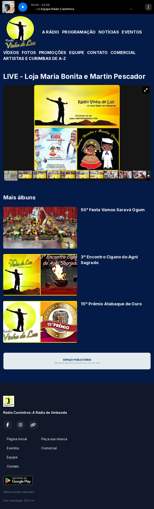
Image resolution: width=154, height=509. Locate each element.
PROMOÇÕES (52, 52)
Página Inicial (17, 439)
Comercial (49, 448)
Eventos (13, 448)
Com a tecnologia (19, 500)
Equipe (12, 457)
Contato (13, 466)
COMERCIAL (123, 52)
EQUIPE (76, 52)
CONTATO (97, 52)
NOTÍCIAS (108, 32)
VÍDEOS (11, 52)
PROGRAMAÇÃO (79, 32)
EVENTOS (132, 32)
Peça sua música (54, 439)
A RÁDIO (50, 32)
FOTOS (29, 52)
